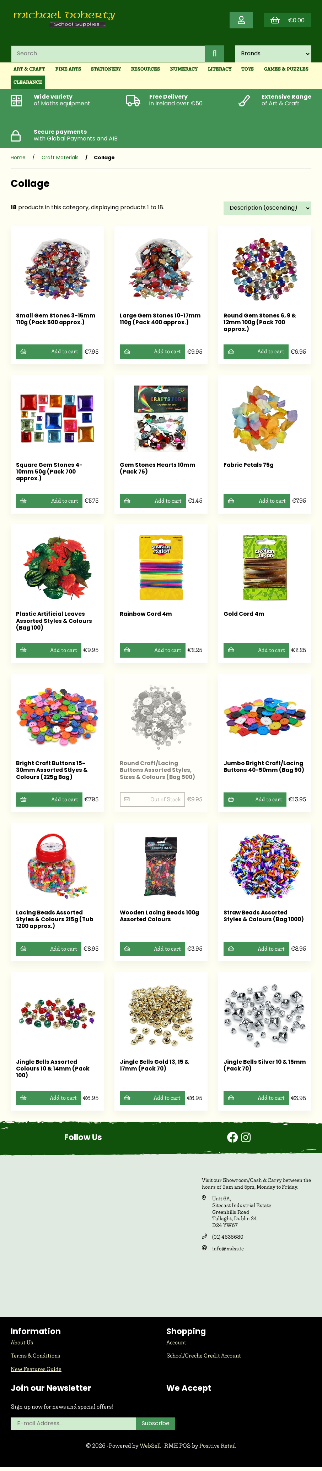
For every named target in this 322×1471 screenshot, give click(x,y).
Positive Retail (218, 1450)
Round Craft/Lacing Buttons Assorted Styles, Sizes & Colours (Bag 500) (158, 774)
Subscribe (156, 1428)
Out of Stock (152, 803)
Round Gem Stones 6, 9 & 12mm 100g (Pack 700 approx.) (261, 326)
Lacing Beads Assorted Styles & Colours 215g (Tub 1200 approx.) (55, 923)
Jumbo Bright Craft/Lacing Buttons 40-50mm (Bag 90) (265, 774)
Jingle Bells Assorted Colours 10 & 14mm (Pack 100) (53, 1073)
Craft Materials (60, 161)
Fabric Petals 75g (249, 468)
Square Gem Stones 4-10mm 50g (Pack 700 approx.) (50, 475)
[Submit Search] (214, 57)
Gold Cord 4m (244, 618)
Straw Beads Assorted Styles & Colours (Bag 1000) (257, 923)
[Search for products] (107, 57)
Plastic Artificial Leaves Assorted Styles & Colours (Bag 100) (55, 624)
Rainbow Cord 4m (147, 618)
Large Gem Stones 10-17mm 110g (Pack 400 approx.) (152, 326)
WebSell (150, 1450)
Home (18, 161)
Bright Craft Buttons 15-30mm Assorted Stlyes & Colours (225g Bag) (53, 774)
